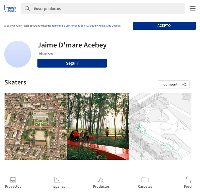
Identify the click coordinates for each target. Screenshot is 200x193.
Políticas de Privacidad (83, 26)
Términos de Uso (61, 26)
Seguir (72, 63)
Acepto (164, 25)
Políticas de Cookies (109, 26)
